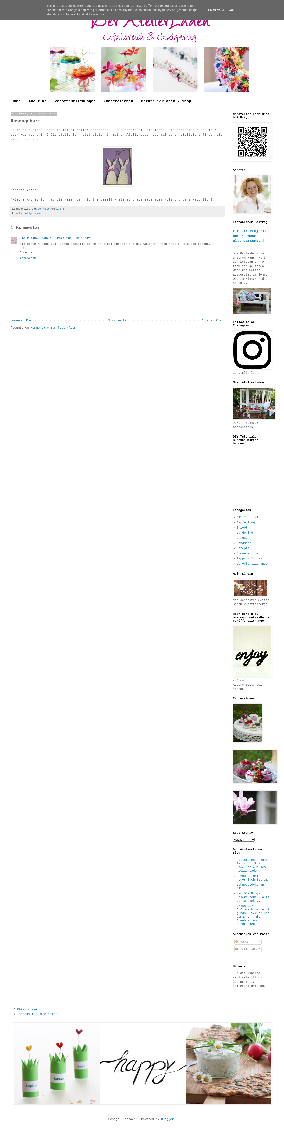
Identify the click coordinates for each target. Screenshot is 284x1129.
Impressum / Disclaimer (37, 1014)
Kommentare (246, 949)
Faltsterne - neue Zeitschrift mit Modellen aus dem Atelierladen (252, 865)
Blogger (167, 1119)
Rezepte (243, 548)
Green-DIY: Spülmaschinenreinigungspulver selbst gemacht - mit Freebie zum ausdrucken (253, 915)
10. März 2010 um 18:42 (70, 238)
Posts (242, 942)
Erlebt (242, 527)
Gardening (245, 533)
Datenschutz (27, 1009)
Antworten (28, 258)
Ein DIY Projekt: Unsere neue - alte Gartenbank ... (253, 897)
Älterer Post (212, 320)
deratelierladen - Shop (166, 101)
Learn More (215, 10)
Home (16, 101)
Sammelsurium (247, 553)
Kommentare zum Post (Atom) (54, 327)
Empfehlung (246, 522)
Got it (233, 10)
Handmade (244, 543)
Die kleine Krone (34, 238)
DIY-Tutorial (247, 517)
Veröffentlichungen (75, 101)
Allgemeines (34, 213)
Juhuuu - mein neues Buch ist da (252, 877)
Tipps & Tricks (249, 558)
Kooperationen (118, 101)
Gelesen (243, 538)
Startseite (117, 320)
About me (38, 101)
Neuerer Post (22, 320)
